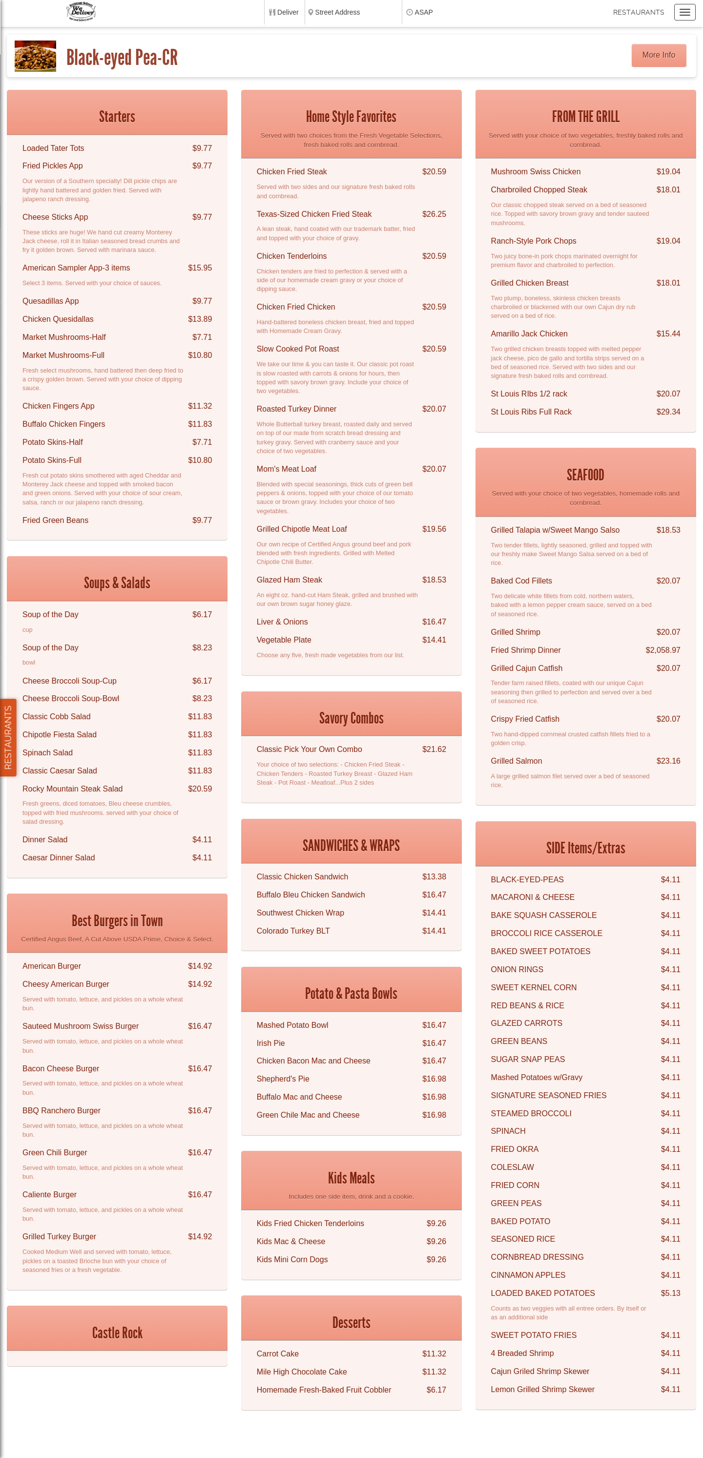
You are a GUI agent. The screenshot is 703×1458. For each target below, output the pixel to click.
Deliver (288, 12)
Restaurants (638, 12)
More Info (659, 55)
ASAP (424, 12)
